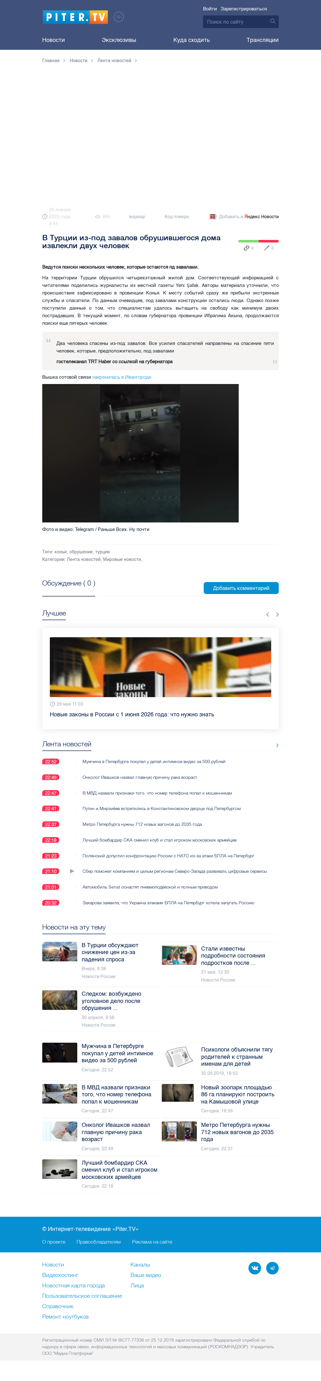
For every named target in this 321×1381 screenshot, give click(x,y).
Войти (210, 9)
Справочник (57, 1314)
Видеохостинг (60, 1282)
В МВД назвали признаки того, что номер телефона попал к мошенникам (157, 793)
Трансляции (263, 40)
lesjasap (137, 216)
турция (102, 552)
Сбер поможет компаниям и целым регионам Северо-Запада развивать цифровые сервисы (166, 875)
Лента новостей (84, 559)
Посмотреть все (62, 590)
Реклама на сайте (152, 1248)
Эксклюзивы (119, 40)
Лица (137, 1293)
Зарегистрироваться (244, 9)
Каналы (140, 1272)
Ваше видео (146, 1282)
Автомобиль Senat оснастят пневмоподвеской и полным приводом (150, 894)
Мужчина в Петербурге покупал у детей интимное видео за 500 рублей (154, 761)
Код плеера (177, 216)
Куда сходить (191, 40)
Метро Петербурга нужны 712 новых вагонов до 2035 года (142, 824)
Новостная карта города (73, 1293)
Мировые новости (122, 559)
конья (61, 552)
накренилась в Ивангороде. (122, 377)
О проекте (53, 1248)
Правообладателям (99, 1248)
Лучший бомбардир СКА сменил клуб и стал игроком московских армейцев (159, 840)
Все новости (259, 745)
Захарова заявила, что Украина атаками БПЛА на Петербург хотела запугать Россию (168, 909)
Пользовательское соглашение (82, 1303)
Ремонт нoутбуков (65, 1324)
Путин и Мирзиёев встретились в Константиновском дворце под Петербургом (162, 809)
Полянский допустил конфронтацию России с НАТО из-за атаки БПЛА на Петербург (168, 856)
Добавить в (243, 216)
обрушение (81, 552)
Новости (53, 40)
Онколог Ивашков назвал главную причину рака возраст (140, 777)
